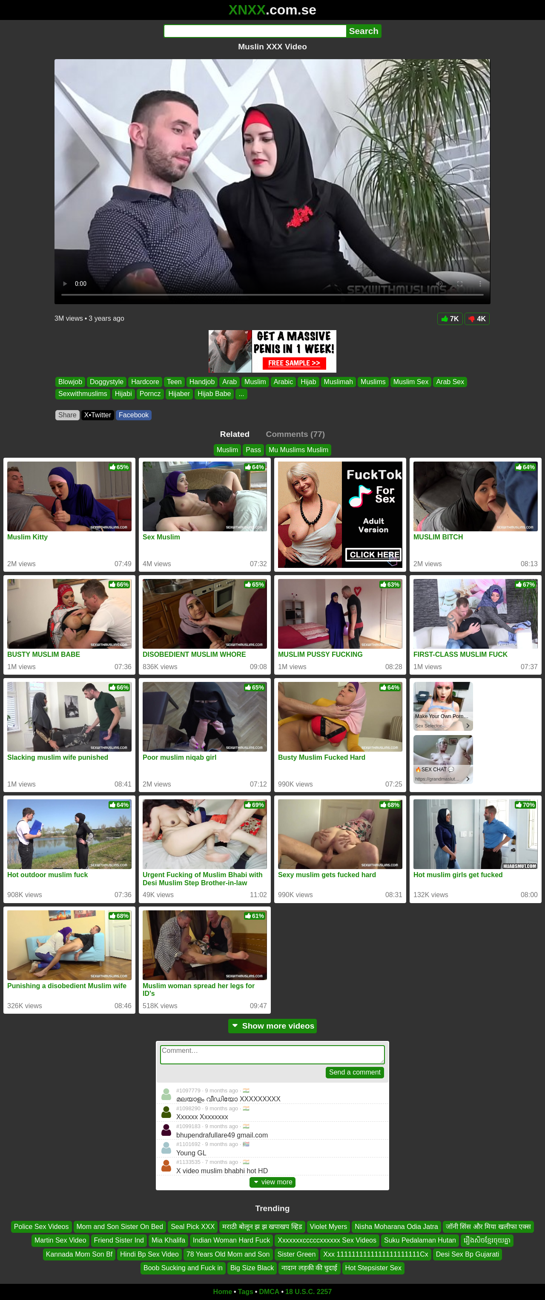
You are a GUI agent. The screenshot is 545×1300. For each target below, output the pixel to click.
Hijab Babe (214, 394)
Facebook (134, 415)
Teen (174, 381)
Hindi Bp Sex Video (149, 1253)
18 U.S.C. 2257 (308, 1291)
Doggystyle (106, 381)
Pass (253, 449)
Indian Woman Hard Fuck (231, 1240)
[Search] (255, 31)
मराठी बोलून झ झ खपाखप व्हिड (262, 1226)
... (241, 394)
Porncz (150, 394)
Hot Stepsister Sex (373, 1267)
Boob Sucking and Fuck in (183, 1267)
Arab (229, 381)
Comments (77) (295, 434)
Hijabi (123, 394)
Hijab (308, 381)
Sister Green (297, 1253)
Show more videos (273, 1025)
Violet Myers (328, 1226)
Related (235, 434)
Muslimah (338, 381)
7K (450, 318)
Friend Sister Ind (119, 1240)
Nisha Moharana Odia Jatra (396, 1226)
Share (67, 415)
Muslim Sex (411, 381)
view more (272, 1182)
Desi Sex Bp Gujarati (467, 1253)
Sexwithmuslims (82, 394)
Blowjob (70, 381)
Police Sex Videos (41, 1226)
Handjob (202, 381)
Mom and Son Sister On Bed (120, 1226)
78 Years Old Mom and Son (228, 1253)
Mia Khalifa (168, 1240)
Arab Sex (450, 381)
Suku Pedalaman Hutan (420, 1240)
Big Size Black (252, 1267)
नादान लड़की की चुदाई (309, 1267)
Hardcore (145, 381)
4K (477, 318)
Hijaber (179, 394)
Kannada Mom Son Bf (79, 1253)
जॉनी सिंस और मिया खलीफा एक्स (488, 1226)
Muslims (373, 381)
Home (222, 1291)
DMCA (269, 1291)
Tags (245, 1291)
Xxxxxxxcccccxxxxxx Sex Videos (327, 1240)
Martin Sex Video (60, 1240)
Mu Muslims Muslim (298, 449)
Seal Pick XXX (193, 1226)
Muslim (255, 381)
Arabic (283, 381)
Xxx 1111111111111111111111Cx (375, 1253)
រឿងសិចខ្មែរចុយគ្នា (487, 1240)
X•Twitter (97, 415)
